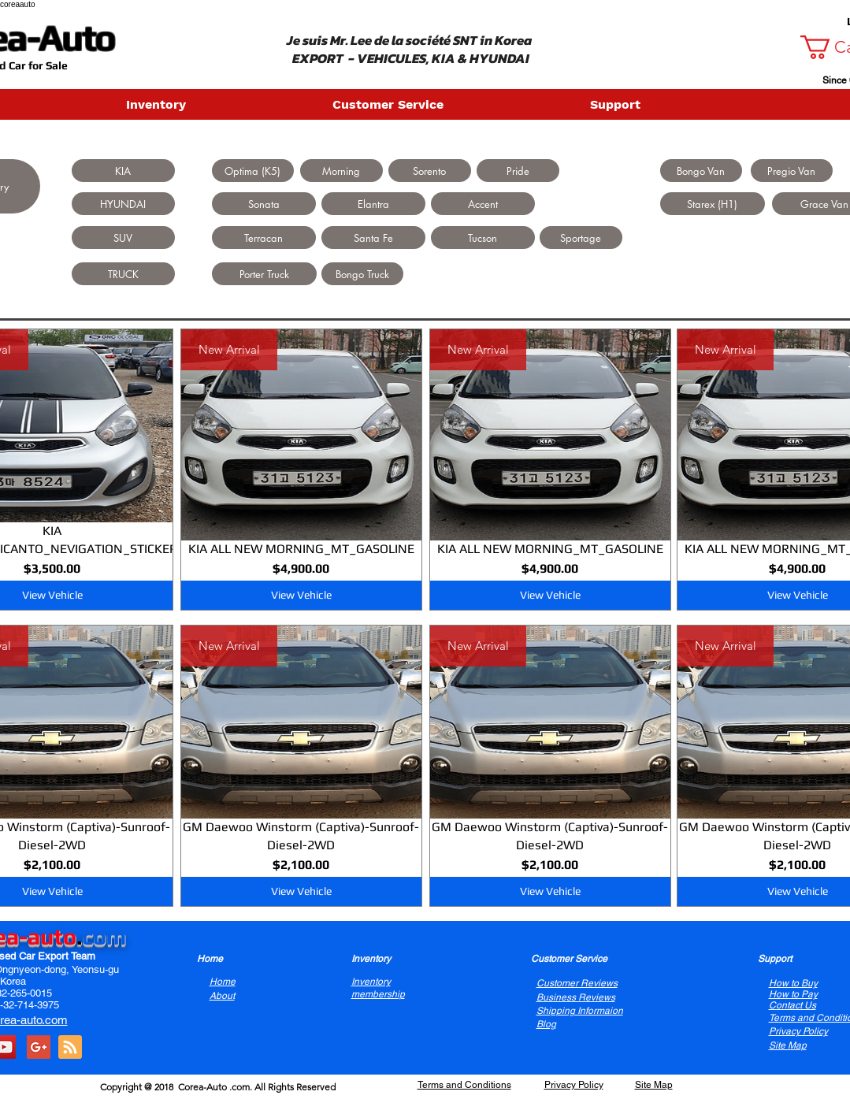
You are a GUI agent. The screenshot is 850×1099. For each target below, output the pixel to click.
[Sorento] (429, 170)
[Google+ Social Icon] (38, 1047)
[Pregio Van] (792, 170)
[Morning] (341, 170)
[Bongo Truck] (362, 273)
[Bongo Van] (701, 170)
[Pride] (518, 170)
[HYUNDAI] (123, 203)
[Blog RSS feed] (70, 1047)
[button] (221, 104)
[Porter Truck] (264, 273)
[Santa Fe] (373, 237)
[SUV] (123, 237)
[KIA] (123, 170)
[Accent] (483, 203)
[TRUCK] (123, 273)
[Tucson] (483, 237)
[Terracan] (264, 237)
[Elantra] (373, 203)
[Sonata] (264, 203)
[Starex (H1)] (712, 203)
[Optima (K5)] (253, 170)
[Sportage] (581, 237)
